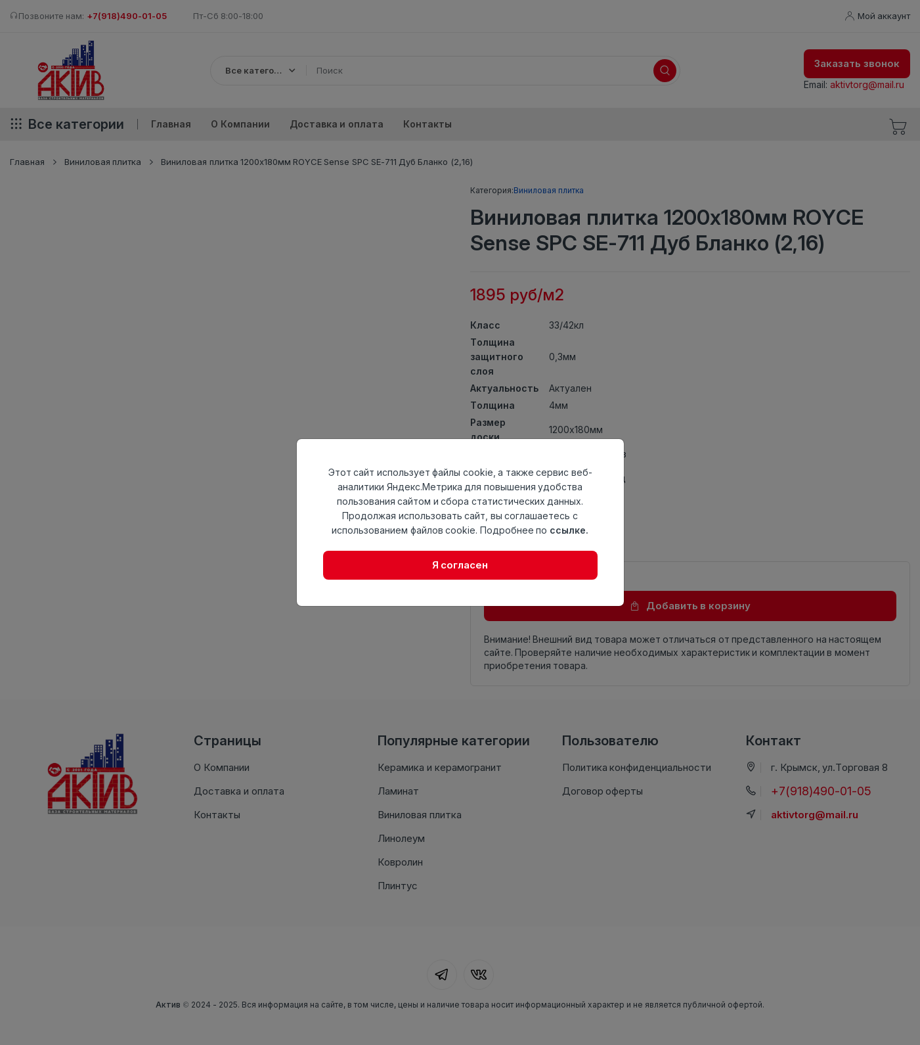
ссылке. (569, 530)
